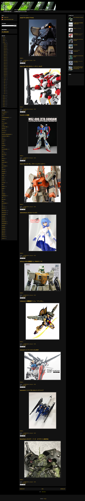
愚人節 (3, 180)
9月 (4, 81)
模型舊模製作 (4, 223)
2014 (4, 100)
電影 (2, 197)
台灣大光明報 (4, 123)
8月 (4, 82)
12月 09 (5, 68)
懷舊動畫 (3, 229)
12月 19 (5, 54)
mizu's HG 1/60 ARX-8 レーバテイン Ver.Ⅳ (31, 66)
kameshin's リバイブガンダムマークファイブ (31, 390)
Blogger (45, 498)
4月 (4, 88)
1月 (4, 93)
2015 (4, 98)
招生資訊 (3, 139)
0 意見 (34, 60)
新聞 (2, 184)
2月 (4, 91)
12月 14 (5, 62)
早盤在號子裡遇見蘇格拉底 (6, 134)
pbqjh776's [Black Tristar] (27, 17)
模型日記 (3, 208)
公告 (2, 121)
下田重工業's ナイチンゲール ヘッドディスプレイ (78, 34)
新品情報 (3, 182)
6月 (4, 85)
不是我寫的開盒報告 (5, 117)
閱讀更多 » (22, 58)
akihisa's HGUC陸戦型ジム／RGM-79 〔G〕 (31, 261)
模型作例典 (24, 61)
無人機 (3, 177)
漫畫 (2, 201)
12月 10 (5, 66)
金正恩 (3, 141)
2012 (4, 103)
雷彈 (2, 190)
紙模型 (3, 160)
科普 (2, 147)
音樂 (2, 151)
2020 (4, 39)
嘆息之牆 (3, 199)
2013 (4, 101)
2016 (4, 96)
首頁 (42, 488)
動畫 (2, 167)
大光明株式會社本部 (7, 11)
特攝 (2, 156)
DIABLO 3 (3, 238)
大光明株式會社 (26, 60)
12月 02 (5, 74)
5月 (4, 87)
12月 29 (5, 46)
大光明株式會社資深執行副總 (8, 19)
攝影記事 (3, 231)
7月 (4, 84)
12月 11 (5, 65)
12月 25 (5, 49)
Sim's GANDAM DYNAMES (78, 17)
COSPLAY (3, 236)
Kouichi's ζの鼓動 (24, 115)
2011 (4, 104)
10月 (5, 79)
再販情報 (3, 128)
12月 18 (5, 55)
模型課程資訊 (4, 221)
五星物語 (3, 119)
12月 (5, 43)
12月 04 (5, 71)
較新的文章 (22, 488)
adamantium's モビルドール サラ (28, 212)
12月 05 (5, 69)
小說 (2, 115)
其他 (2, 138)
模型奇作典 (4, 212)
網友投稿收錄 (4, 203)
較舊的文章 (63, 488)
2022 (4, 37)
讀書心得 (3, 234)
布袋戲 (3, 125)
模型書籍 (3, 216)
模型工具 (3, 206)
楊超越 (3, 188)
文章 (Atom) (44, 491)
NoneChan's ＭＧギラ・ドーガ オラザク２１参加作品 (34, 439)
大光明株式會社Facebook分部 (20, 11)
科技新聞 (3, 145)
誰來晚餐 (3, 227)
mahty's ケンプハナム (77, 28)
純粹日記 (3, 158)
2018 (4, 42)
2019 (4, 40)
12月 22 (5, 52)
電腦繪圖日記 (4, 195)
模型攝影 (3, 225)
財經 (2, 164)
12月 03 (5, 72)
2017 (4, 95)
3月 (4, 90)
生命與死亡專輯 (4, 126)
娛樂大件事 (4, 154)
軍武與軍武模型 (4, 149)
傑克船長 (3, 173)
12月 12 (5, 63)
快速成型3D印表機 (5, 136)
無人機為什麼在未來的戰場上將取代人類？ (78, 23)
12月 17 (5, 57)
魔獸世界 (3, 232)
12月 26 (5, 48)
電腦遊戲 (3, 193)
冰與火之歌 (4, 130)
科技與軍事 (75, 44)
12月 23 (5, 51)
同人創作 (3, 132)
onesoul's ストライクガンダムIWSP (29, 350)
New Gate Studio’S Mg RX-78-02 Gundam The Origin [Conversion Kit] (78, 67)
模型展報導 (4, 214)
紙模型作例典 (4, 162)
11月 (5, 77)
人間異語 (3, 113)
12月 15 (5, 60)
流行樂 (3, 143)
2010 (4, 106)
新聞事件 (3, 186)
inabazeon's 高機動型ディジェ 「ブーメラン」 (32, 301)
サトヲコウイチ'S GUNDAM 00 (76, 51)
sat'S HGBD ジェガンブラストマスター (78, 62)
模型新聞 (3, 219)
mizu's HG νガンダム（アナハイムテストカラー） (33, 163)
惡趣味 (3, 175)
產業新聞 (3, 171)
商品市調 (3, 169)
